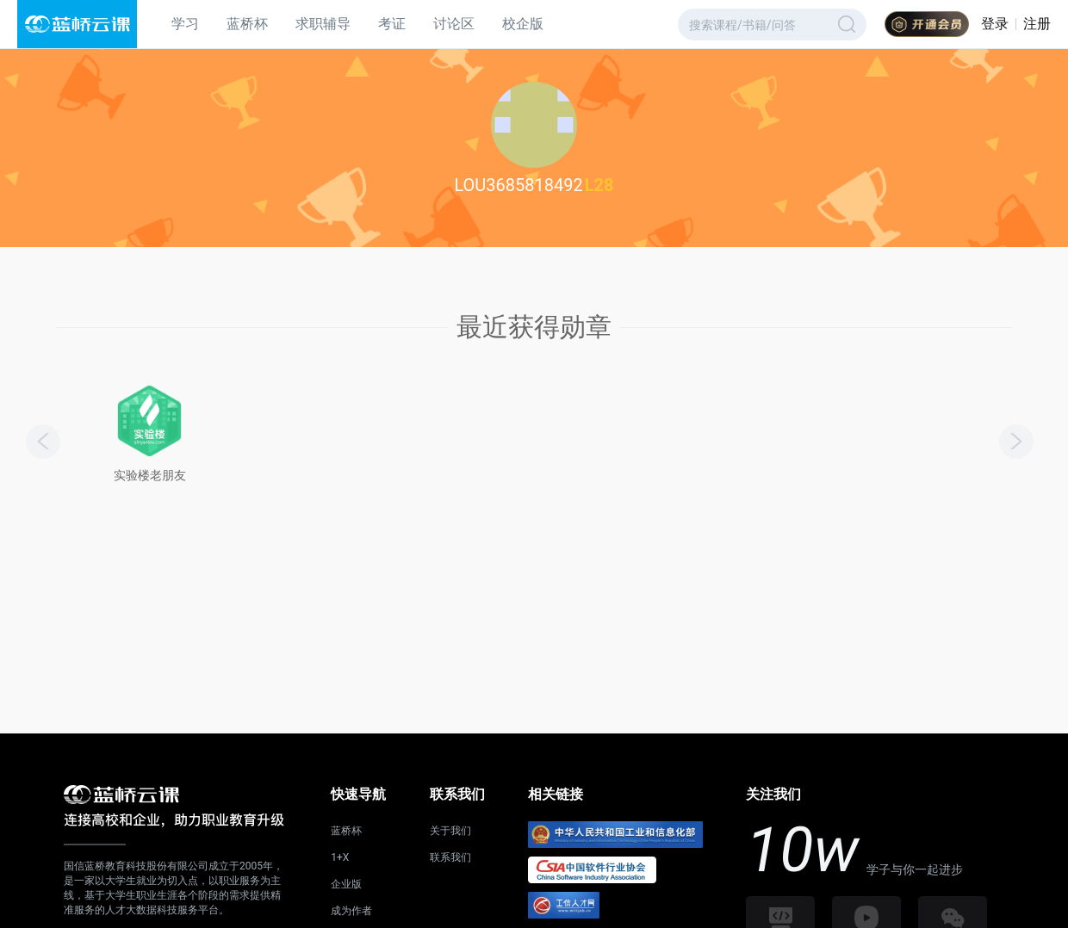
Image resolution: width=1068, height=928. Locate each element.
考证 (392, 23)
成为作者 (351, 911)
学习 (185, 23)
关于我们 (450, 831)
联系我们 (450, 857)
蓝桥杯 (247, 23)
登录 (995, 23)
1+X (340, 857)
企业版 (346, 884)
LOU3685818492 (518, 185)
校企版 (522, 23)
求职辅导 (323, 23)
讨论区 (454, 23)
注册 (1037, 23)
